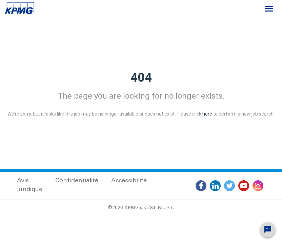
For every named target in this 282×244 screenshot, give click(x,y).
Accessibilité (129, 181)
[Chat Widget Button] (267, 229)
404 (141, 77)
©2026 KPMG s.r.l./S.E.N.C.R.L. (141, 208)
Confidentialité (76, 181)
